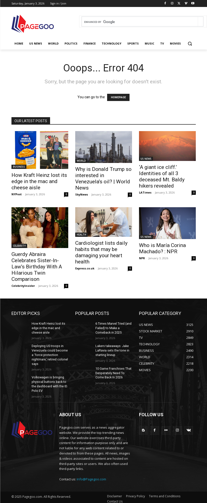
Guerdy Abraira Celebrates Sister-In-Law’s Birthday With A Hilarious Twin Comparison (36, 266)
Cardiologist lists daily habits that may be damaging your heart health (101, 252)
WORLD (81, 160)
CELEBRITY (19, 246)
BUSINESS (19, 166)
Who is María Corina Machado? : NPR (162, 248)
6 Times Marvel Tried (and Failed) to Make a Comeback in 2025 (113, 328)
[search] (140, 22)
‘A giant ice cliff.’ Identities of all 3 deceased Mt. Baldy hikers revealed (162, 176)
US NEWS (145, 158)
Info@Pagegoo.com (91, 476)
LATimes (145, 192)
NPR (142, 258)
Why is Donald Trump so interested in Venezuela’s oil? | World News (103, 178)
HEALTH (81, 234)
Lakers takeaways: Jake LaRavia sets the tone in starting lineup (112, 349)
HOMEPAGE (118, 97)
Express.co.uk (84, 268)
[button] (190, 44)
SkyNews (81, 194)
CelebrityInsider (23, 286)
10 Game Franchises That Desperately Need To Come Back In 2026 (113, 371)
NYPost (16, 194)
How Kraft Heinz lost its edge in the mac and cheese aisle (39, 181)
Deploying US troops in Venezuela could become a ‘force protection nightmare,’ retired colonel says (50, 353)
